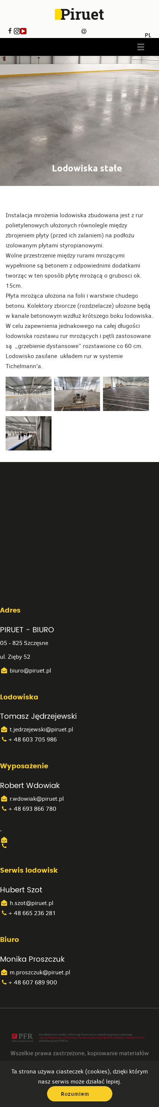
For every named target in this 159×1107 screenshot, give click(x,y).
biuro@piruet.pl (25, 670)
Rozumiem (75, 1094)
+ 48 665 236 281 (28, 913)
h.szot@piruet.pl (26, 903)
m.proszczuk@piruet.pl (35, 972)
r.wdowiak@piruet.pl (32, 799)
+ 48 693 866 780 (28, 809)
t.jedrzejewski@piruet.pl (36, 729)
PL (148, 32)
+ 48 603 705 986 (28, 739)
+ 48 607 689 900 (28, 982)
